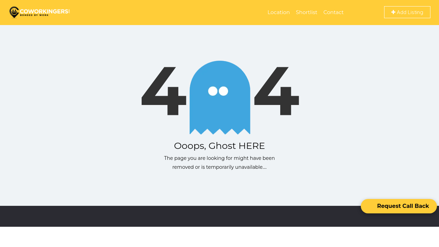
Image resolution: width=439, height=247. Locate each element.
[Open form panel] (399, 206)
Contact (333, 12)
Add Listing (407, 12)
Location (279, 12)
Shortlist (307, 12)
